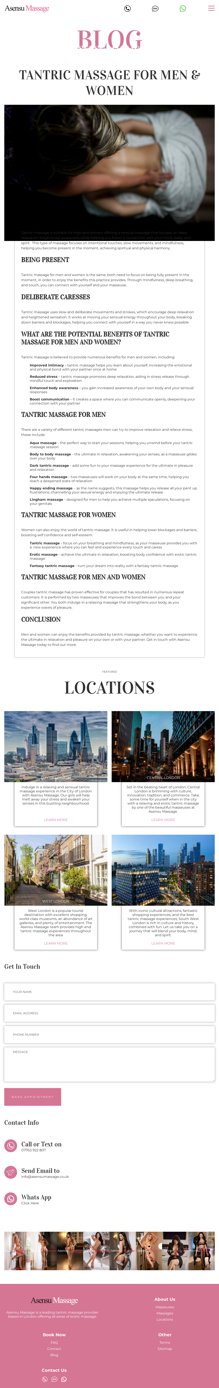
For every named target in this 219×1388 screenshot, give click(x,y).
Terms (165, 1343)
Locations (165, 1319)
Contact (54, 1349)
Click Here (30, 1203)
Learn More (56, 820)
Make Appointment (33, 1097)
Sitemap (165, 1349)
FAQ (54, 1343)
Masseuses (164, 1307)
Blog (54, 1355)
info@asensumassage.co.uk (45, 1177)
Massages (165, 1313)
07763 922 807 (33, 1150)
